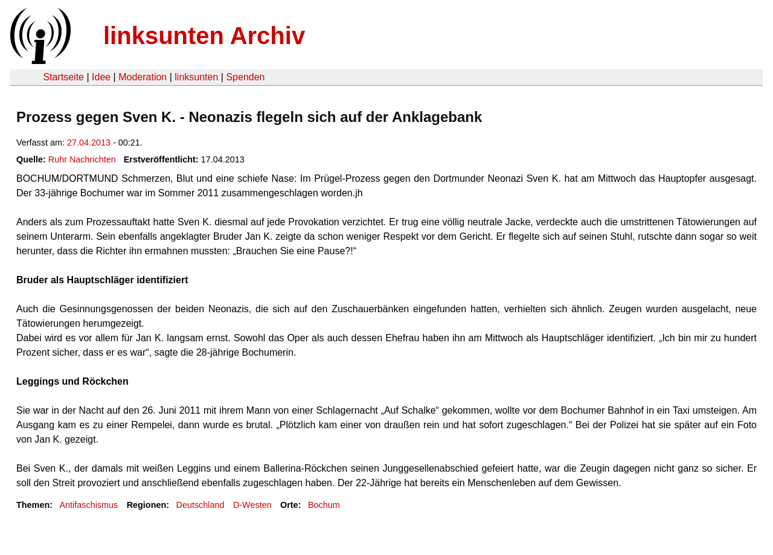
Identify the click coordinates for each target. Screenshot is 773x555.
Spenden (245, 77)
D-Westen (252, 505)
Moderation (142, 77)
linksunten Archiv (204, 35)
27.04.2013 (89, 142)
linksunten (196, 77)
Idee (101, 77)
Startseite (63, 77)
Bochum (324, 505)
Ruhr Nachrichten (82, 159)
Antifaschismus (88, 505)
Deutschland (200, 505)
